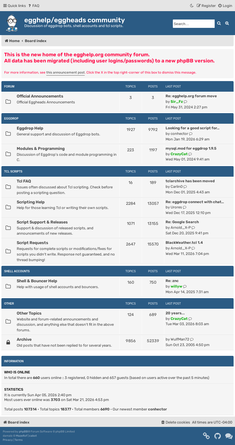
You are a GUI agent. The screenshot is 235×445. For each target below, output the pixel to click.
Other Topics (29, 313)
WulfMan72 (180, 339)
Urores (176, 207)
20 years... (175, 313)
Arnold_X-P (181, 227)
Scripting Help (31, 202)
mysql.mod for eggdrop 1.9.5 (191, 148)
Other (9, 303)
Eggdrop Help (30, 128)
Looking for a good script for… (192, 128)
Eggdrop (11, 118)
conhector (179, 134)
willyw (176, 286)
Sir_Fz (177, 101)
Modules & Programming (41, 148)
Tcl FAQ (24, 181)
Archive (24, 339)
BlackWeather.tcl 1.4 (184, 242)
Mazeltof (21, 435)
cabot (33, 435)
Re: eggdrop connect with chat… (195, 202)
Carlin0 (177, 186)
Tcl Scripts (13, 171)
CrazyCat (179, 154)
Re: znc (172, 281)
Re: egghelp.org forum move (191, 96)
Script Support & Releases (42, 222)
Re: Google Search (182, 222)
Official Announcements (40, 96)
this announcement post (65, 72)
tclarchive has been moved (190, 181)
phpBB (23, 431)
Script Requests (32, 242)
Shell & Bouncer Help (37, 280)
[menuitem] (33, 6)
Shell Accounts (17, 271)
